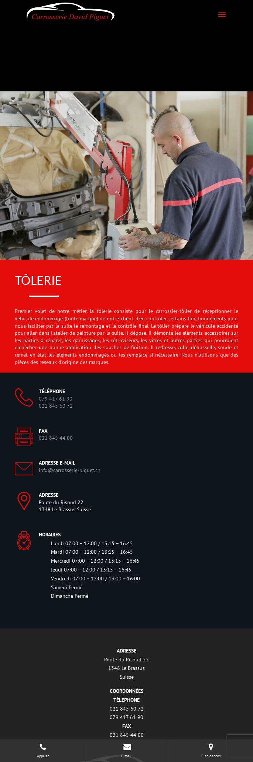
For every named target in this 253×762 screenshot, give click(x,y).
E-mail (127, 750)
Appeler (43, 750)
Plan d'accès (210, 750)
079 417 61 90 (126, 717)
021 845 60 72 (56, 405)
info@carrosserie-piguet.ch (69, 470)
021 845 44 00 (56, 438)
